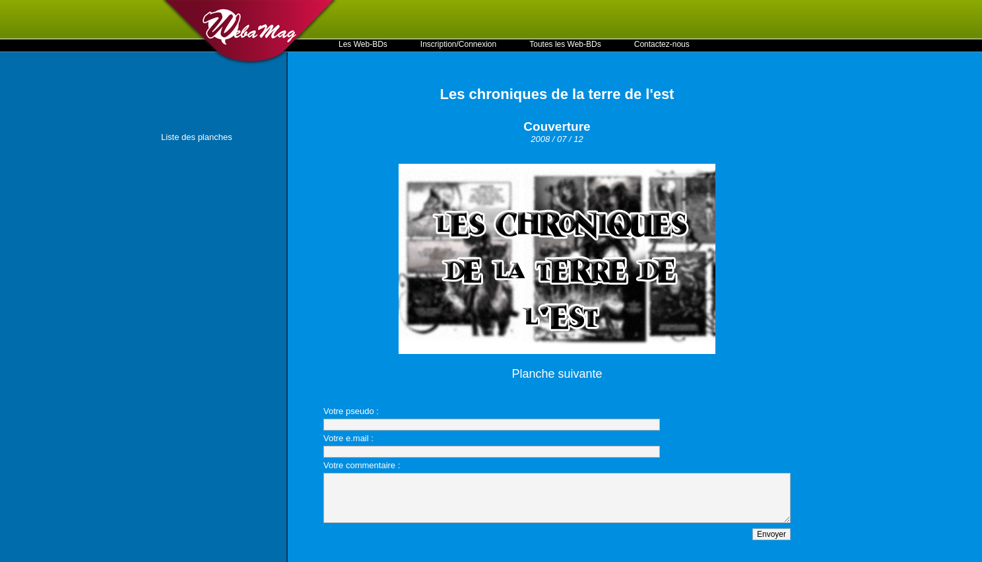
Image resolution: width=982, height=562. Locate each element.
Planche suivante (556, 373)
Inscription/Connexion (458, 44)
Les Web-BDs (363, 44)
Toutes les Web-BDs (565, 44)
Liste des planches (196, 137)
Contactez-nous (662, 44)
